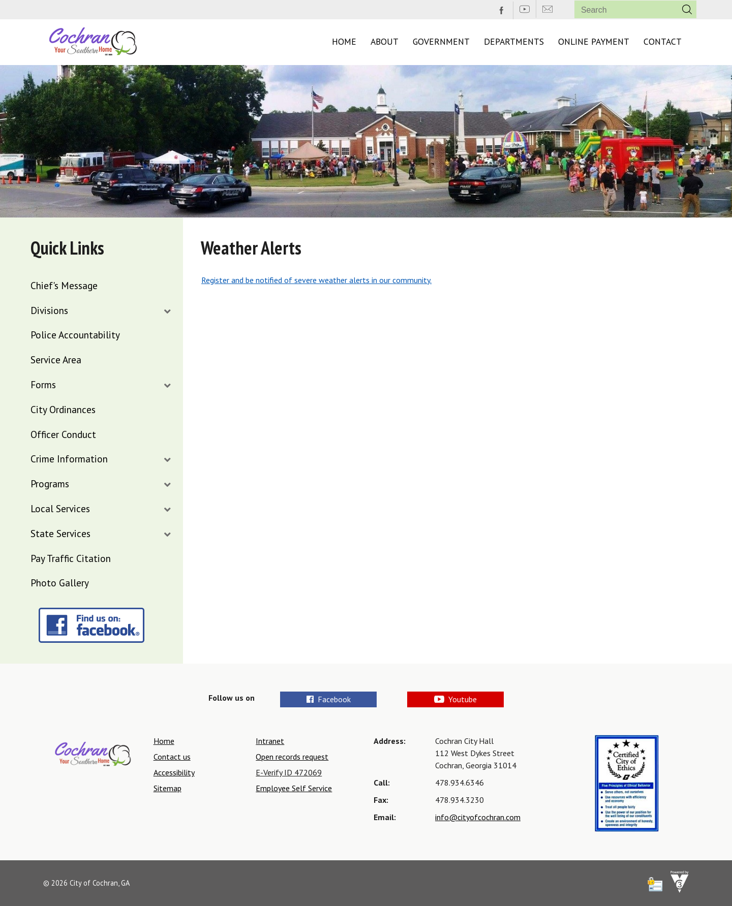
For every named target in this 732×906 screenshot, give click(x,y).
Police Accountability (75, 334)
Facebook (329, 699)
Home (344, 41)
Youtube (455, 699)
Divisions (49, 310)
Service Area (55, 359)
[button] (687, 9)
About (385, 41)
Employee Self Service (294, 788)
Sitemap (167, 788)
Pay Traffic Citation (70, 558)
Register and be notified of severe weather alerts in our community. (316, 280)
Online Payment (593, 41)
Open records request (292, 757)
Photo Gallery (59, 582)
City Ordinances (63, 409)
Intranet (270, 741)
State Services (60, 533)
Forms (43, 384)
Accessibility (174, 772)
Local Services (60, 508)
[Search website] (622, 10)
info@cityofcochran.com (478, 817)
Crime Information (69, 458)
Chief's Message (64, 285)
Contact (663, 41)
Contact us (172, 757)
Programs (49, 483)
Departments (514, 41)
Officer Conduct (63, 434)
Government (441, 41)
